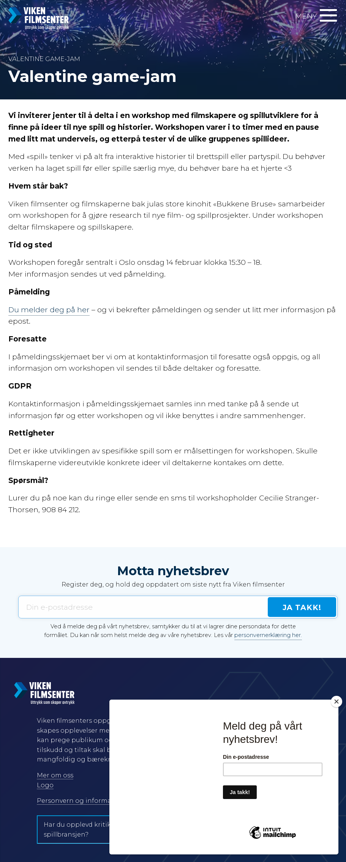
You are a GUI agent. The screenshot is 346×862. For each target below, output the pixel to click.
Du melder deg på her (49, 309)
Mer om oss (55, 775)
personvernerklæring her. (268, 635)
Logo (45, 785)
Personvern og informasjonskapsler (94, 800)
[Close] (336, 701)
